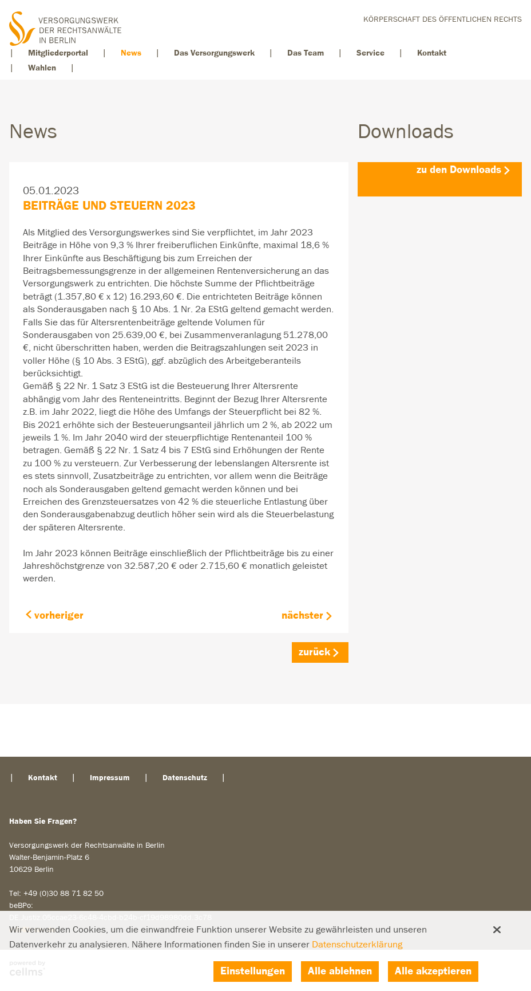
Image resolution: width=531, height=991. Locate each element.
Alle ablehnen (340, 971)
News (131, 53)
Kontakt (431, 53)
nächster (302, 615)
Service (370, 53)
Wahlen (42, 68)
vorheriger (59, 615)
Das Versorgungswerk (214, 53)
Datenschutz (185, 778)
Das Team (305, 53)
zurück (314, 652)
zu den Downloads (459, 169)
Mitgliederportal (58, 53)
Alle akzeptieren (433, 971)
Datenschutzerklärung (357, 945)
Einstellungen (252, 971)
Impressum (110, 778)
